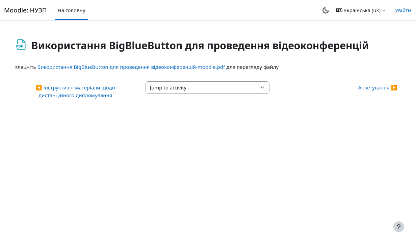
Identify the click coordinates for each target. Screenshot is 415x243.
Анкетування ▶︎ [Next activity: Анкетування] (368, 87)
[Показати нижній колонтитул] (398, 226)
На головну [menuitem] (71, 10)
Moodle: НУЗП (25, 10)
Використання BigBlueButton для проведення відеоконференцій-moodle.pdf (141, 66)
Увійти (403, 10)
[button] (360, 10)
